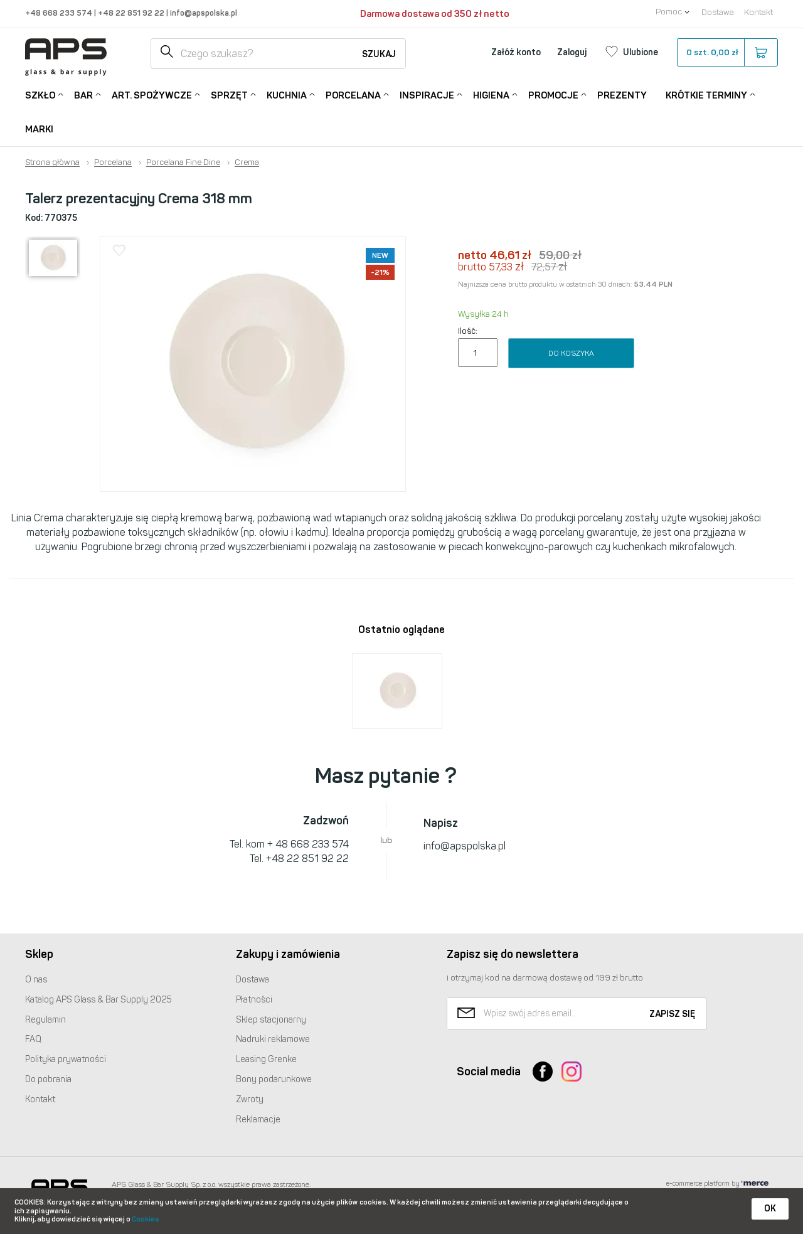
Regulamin (45, 1019)
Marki (39, 129)
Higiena (491, 94)
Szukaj (379, 54)
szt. (726, 52)
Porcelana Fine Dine (183, 162)
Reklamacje (258, 1119)
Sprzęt (229, 94)
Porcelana (353, 94)
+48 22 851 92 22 (132, 13)
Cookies (145, 1219)
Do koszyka (571, 353)
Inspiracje (427, 94)
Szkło (40, 94)
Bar (83, 94)
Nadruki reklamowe (273, 1039)
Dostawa (717, 12)
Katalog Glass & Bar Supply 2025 (98, 999)
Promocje (553, 94)
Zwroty (249, 1099)
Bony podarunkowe (274, 1079)
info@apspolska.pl (202, 13)
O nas (36, 979)
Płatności (254, 999)
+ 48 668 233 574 (308, 844)
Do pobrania (48, 1079)
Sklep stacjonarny (271, 1019)
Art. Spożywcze (152, 94)
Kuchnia (287, 94)
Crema (247, 162)
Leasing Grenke (266, 1059)
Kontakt (758, 12)
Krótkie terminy (706, 94)
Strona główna (52, 162)
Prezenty (622, 95)
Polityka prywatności (65, 1059)
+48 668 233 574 (59, 13)
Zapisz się (672, 1014)
